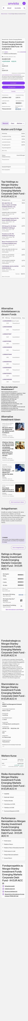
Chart (12, 123)
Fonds (9, 13)
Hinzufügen (13, 83)
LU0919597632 (7, 361)
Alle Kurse (20, 123)
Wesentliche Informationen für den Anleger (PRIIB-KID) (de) (14, 895)
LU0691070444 (7, 354)
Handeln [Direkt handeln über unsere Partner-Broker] (13, 91)
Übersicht (5, 123)
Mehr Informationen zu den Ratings (15, 609)
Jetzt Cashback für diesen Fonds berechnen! (11, 75)
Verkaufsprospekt (10, 886)
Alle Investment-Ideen (17, 502)
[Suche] (24, 8)
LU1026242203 (7, 367)
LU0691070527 (7, 334)
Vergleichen (11, 87)
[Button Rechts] (23, 87)
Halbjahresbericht (10, 889)
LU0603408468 (7, 327)
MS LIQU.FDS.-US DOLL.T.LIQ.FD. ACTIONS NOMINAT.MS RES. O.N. (9, 205)
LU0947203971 (7, 373)
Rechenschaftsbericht (11, 891)
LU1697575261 (7, 341)
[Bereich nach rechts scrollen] (24, 123)
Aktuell (9, 8)
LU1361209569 (7, 321)
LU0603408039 (7, 347)
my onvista (18, 8)
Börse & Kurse (4, 13)
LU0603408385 (7, 379)
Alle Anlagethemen (18, 547)
